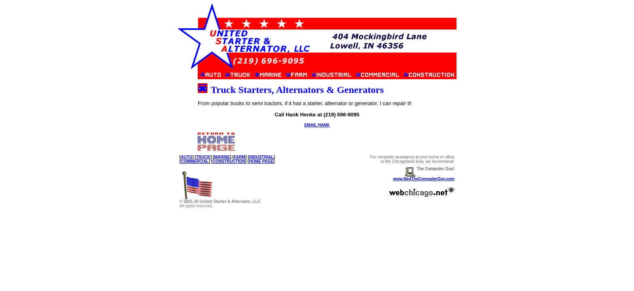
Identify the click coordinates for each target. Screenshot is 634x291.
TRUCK (203, 157)
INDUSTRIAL (261, 157)
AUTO (186, 157)
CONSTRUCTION (229, 161)
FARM (239, 157)
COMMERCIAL (195, 161)
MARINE (222, 157)
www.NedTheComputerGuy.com (423, 179)
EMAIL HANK (317, 125)
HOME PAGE (261, 161)
